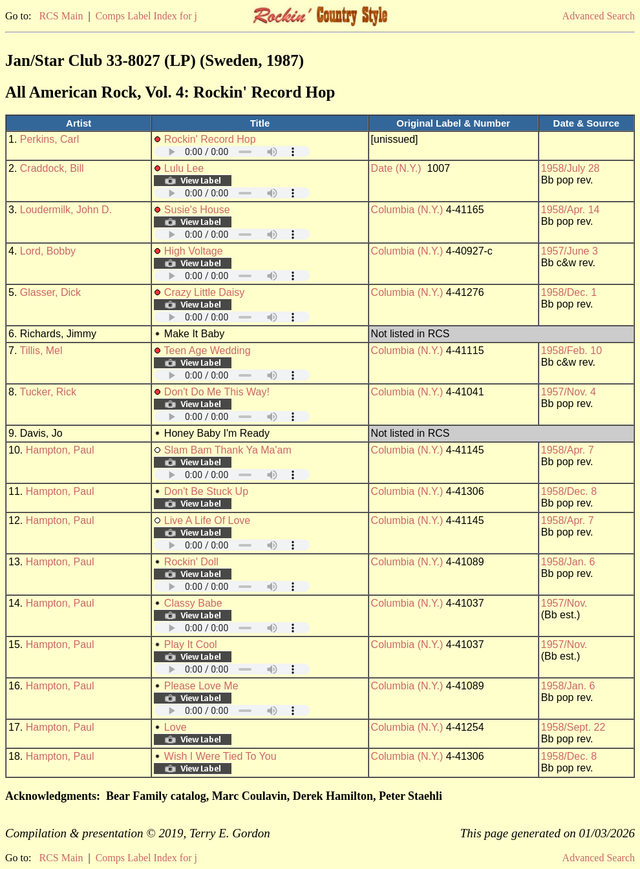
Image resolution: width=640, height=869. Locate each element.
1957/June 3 (569, 251)
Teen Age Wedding (207, 350)
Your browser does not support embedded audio (232, 151)
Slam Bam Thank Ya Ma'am (228, 450)
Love (175, 727)
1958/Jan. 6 (568, 561)
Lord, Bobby (48, 251)
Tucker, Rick (48, 391)
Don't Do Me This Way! (217, 391)
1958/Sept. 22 (573, 727)
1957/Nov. (564, 603)
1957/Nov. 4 (568, 391)
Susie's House (197, 209)
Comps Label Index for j (146, 15)
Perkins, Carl (50, 139)
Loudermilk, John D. (66, 209)
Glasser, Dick (50, 292)
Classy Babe (193, 603)
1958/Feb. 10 (571, 350)
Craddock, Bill (52, 168)
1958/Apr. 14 (570, 209)
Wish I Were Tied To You (220, 756)
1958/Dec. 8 (569, 491)
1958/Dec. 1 (569, 292)
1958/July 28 (570, 168)
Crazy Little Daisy (204, 292)
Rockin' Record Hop (210, 139)
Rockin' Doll (191, 561)
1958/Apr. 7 (567, 450)
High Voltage (193, 251)
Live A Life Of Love (207, 520)
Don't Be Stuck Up (206, 491)
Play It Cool (190, 644)
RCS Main (61, 15)
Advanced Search (598, 15)
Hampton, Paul (60, 450)
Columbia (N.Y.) (407, 209)
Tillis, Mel (41, 350)
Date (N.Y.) (396, 168)
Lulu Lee (184, 168)
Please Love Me (201, 685)
